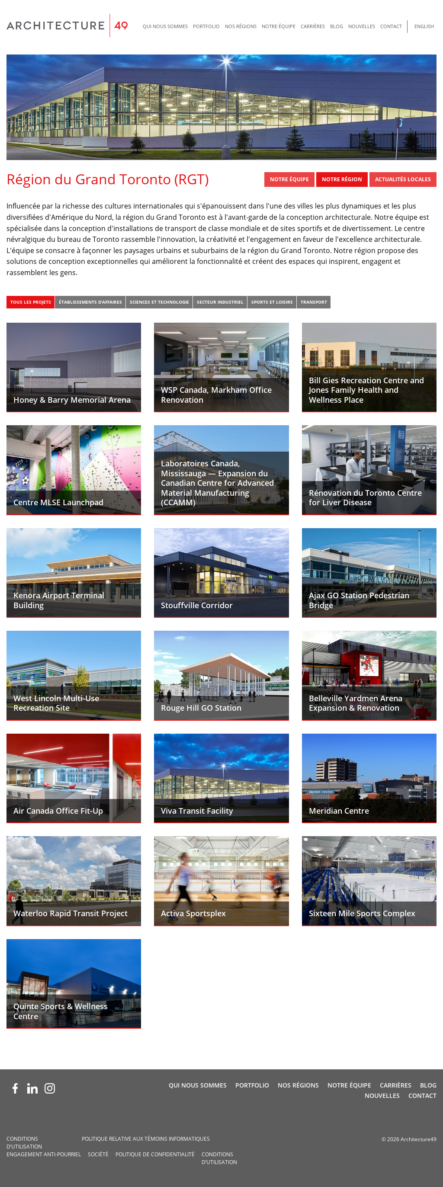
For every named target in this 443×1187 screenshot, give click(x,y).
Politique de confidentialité (155, 1154)
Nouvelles (361, 26)
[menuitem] (165, 26)
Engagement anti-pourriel (43, 1154)
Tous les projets (30, 302)
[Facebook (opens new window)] (15, 1088)
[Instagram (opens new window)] (49, 1088)
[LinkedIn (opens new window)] (32, 1088)
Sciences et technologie (159, 302)
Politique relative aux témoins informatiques (146, 1138)
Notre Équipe (278, 26)
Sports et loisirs (272, 302)
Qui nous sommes (165, 26)
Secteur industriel (220, 302)
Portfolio (206, 26)
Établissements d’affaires (90, 302)
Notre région (342, 179)
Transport (314, 302)
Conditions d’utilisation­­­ (24, 1142)
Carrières (313, 26)
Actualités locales (403, 179)
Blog (336, 26)
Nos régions (241, 26)
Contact (391, 26)
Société (98, 1154)
